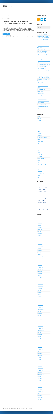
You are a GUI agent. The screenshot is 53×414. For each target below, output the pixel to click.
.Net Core (39, 118)
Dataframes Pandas (41, 89)
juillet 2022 (40, 263)
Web (25, 6)
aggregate (43, 200)
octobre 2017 (40, 353)
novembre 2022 (40, 258)
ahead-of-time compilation (42, 202)
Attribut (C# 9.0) (43, 106)
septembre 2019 (41, 309)
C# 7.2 (9, 36)
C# (38, 129)
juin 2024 (39, 235)
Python (39, 160)
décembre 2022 (40, 256)
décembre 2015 (40, 391)
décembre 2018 (40, 326)
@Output (39, 193)
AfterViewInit (46, 198)
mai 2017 (39, 361)
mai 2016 (39, 382)
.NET (16, 6)
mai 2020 (39, 296)
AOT (47, 209)
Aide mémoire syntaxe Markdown (43, 54)
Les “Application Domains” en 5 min (44, 64)
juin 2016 (39, 380)
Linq (38, 150)
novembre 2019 (40, 307)
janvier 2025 (40, 229)
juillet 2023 (40, 250)
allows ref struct (40, 204)
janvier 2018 (40, 347)
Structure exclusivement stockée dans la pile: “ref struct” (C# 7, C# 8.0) (18, 22)
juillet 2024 (40, 233)
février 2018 (40, 345)
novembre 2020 (40, 286)
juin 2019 (39, 315)
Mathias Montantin (42, 15)
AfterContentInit (40, 198)
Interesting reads (41, 145)
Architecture (38, 6)
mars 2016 (40, 387)
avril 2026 (39, 216)
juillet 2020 (40, 292)
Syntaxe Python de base (42, 99)
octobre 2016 (40, 372)
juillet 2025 (40, 223)
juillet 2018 (40, 334)
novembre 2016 (40, 370)
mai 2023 (39, 252)
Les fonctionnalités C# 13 (42, 34)
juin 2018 (39, 336)
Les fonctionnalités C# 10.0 (42, 66)
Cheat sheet (9, 35)
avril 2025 (39, 225)
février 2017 (40, 366)
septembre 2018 (41, 330)
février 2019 (40, 321)
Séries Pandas (40, 91)
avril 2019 (39, 317)
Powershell (40, 156)
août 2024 (39, 231)
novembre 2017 (40, 351)
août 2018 (39, 332)
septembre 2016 (41, 374)
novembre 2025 (40, 218)
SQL (39, 162)
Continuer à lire (6, 33)
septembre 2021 (41, 271)
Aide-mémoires (47, 6)
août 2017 (39, 357)
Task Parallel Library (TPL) (42, 164)
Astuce (39, 124)
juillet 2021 (40, 273)
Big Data (31, 6)
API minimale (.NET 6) (42, 68)
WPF (39, 177)
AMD (45, 204)
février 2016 (40, 389)
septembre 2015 (41, 397)
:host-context (40, 191)
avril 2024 (39, 237)
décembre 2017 (40, 349)
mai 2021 (39, 275)
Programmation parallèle (42, 158)
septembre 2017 (41, 355)
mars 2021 (40, 277)
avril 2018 (39, 340)
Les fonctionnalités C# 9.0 (42, 104)
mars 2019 (40, 319)
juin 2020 (39, 294)
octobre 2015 (40, 395)
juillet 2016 (40, 378)
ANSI (39, 209)
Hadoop (39, 143)
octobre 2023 (40, 244)
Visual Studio (40, 171)
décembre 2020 (40, 284)
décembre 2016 (40, 368)
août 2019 (39, 311)
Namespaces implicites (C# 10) (43, 70)
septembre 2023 (41, 246)
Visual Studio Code (41, 173)
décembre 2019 (40, 305)
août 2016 (39, 376)
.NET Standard (47, 187)
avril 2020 (39, 298)
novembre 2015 (40, 393)
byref (4, 36)
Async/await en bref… (42, 49)
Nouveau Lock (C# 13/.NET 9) (43, 39)
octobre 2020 (40, 288)
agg (39, 200)
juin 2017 (39, 359)
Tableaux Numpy (41, 93)
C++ (38, 131)
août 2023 (39, 248)
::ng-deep (39, 189)
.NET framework (40, 187)
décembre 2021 (40, 267)
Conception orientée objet (42, 137)
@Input (45, 191)
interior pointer (19, 36)
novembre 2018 (40, 328)
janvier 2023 (40, 254)
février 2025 (40, 227)
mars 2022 (40, 265)
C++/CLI (39, 133)
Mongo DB (40, 154)
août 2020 (39, 290)
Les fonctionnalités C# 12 (42, 41)
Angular (39, 120)
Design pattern (40, 141)
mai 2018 (39, 338)
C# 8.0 (11, 36)
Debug (21, 6)
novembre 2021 (40, 269)
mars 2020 (40, 300)
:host (44, 189)
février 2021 (40, 279)
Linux (39, 152)
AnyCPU (43, 209)
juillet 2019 (40, 313)
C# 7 (6, 36)
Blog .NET (8, 5)
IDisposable (15, 36)
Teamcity (39, 166)
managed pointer (25, 36)
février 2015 (40, 399)
